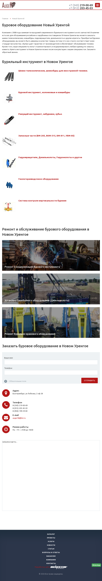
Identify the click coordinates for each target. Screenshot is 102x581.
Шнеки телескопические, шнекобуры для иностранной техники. (53, 70)
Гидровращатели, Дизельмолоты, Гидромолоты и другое (50, 157)
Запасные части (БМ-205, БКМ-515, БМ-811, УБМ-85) (46, 135)
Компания (51, 560)
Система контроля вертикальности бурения (42, 200)
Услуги (51, 541)
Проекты (51, 538)
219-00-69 (81, 5)
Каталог (51, 534)
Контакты (51, 563)
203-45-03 (81, 8)
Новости (51, 545)
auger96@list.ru (19, 419)
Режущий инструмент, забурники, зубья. (40, 114)
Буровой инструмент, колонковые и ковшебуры (44, 92)
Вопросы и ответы (51, 552)
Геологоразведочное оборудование (38, 179)
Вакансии (51, 556)
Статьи (51, 549)
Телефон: (8, 369)
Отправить (89, 381)
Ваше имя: (8, 358)
